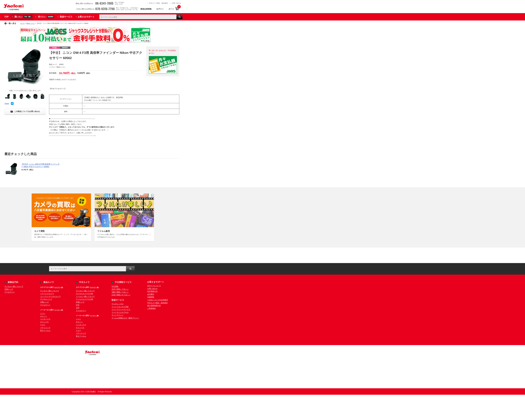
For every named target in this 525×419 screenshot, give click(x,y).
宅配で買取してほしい (120, 292)
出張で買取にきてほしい (121, 295)
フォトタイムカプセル (120, 312)
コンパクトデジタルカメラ (50, 296)
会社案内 (150, 294)
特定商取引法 (152, 291)
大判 (77, 308)
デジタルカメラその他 (84, 294)
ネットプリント (118, 315)
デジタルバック (46, 299)
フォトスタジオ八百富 (120, 307)
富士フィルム (45, 330)
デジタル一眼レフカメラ (13, 286)
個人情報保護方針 (154, 306)
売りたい (46, 16)
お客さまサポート (86, 17)
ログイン (160, 9)
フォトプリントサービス (121, 309)
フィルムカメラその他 (84, 299)
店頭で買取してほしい (120, 289)
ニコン (42, 313)
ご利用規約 (151, 308)
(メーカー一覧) (58, 310)
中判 (77, 305)
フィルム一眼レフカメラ (85, 296)
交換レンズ (8, 289)
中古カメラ (84, 282)
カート (171, 9)
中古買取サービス (123, 282)
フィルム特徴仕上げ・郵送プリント (125, 318)
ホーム (22, 23)
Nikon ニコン (30, 23)
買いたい (23, 16)
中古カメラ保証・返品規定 (158, 3)
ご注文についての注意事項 (157, 300)
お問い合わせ (176, 3)
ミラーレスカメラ (47, 294)
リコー (42, 325)
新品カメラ (48, 282)
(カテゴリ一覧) (58, 287)
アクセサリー (9, 292)
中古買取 (115, 286)
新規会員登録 (145, 9)
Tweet (6, 103)
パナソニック (45, 328)
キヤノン (43, 316)
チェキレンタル (118, 304)
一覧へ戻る (10, 23)
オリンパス (44, 322)
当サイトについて (154, 286)
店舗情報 (150, 297)
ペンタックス (45, 319)
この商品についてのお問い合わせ (25, 111)
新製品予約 (13, 282)
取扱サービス (66, 17)
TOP (6, 17)
